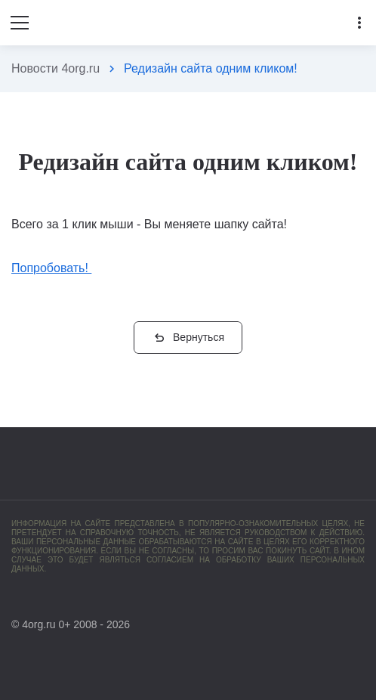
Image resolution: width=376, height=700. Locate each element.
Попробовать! (51, 268)
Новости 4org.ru (55, 68)
